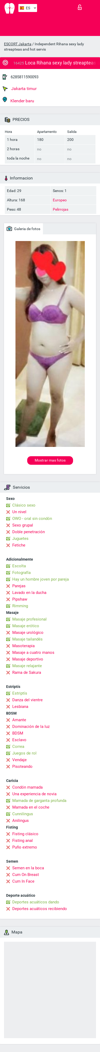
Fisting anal (22, 840)
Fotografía (21, 572)
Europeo (60, 200)
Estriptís (19, 693)
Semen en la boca (28, 868)
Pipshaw (19, 599)
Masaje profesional (29, 619)
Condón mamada (27, 787)
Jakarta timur (20, 88)
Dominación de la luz (31, 726)
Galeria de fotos (23, 228)
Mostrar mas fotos (50, 460)
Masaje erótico (25, 625)
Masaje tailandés (27, 639)
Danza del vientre (27, 700)
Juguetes (20, 538)
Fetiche (18, 545)
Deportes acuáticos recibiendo (39, 908)
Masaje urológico (27, 632)
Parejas (19, 586)
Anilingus (20, 820)
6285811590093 (24, 77)
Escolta (19, 566)
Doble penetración (28, 531)
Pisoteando (22, 766)
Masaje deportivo (27, 659)
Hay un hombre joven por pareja (40, 579)
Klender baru (18, 100)
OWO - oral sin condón (32, 518)
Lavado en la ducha (29, 592)
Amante (19, 719)
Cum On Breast (25, 874)
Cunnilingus (22, 814)
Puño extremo (24, 847)
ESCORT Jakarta (17, 44)
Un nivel (19, 511)
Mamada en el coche (30, 807)
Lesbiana (20, 706)
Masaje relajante (27, 665)
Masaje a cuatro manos (33, 652)
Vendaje (19, 759)
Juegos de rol (24, 753)
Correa (18, 746)
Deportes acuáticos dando (35, 902)
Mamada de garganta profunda (39, 800)
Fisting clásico (25, 833)
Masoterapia (23, 645)
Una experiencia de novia (34, 794)
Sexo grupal (22, 525)
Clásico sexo (23, 505)
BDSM (17, 733)
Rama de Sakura (26, 672)
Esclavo (19, 739)
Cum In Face (23, 881)
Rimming (20, 606)
